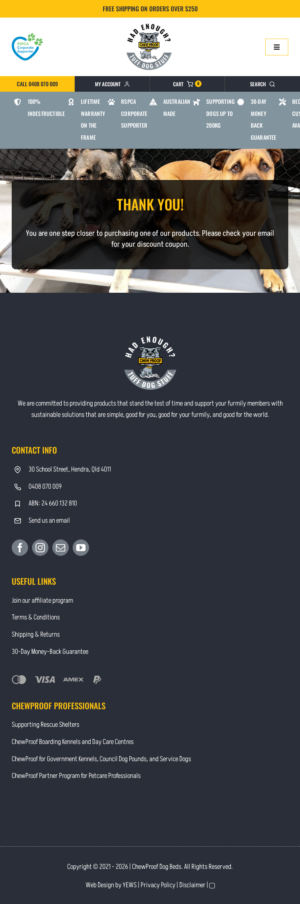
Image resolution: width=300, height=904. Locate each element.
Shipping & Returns (36, 634)
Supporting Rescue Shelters (45, 725)
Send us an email (49, 520)
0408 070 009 (45, 486)
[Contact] (150, 23)
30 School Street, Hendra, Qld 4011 (70, 469)
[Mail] (60, 547)
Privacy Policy (158, 885)
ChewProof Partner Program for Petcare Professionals (76, 776)
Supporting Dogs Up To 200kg (220, 113)
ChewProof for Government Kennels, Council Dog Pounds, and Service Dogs (101, 759)
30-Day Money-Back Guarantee (50, 652)
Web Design (100, 885)
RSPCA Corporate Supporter (134, 113)
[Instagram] (40, 547)
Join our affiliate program (42, 600)
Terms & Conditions (36, 617)
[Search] (262, 84)
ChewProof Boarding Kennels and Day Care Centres (73, 742)
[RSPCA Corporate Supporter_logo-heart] (27, 36)
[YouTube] (81, 547)
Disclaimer (192, 885)
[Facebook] (20, 547)
